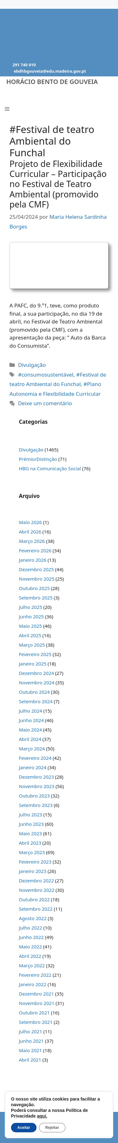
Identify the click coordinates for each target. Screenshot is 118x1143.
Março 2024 (32, 748)
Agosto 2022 (33, 918)
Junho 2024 (31, 720)
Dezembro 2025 (36, 569)
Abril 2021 (30, 1060)
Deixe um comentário (45, 403)
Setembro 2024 (36, 701)
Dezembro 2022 (36, 880)
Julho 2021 (30, 1031)
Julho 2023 (30, 814)
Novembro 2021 (36, 1003)
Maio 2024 (30, 729)
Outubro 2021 (34, 1012)
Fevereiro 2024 (35, 758)
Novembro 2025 (36, 579)
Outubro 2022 (34, 899)
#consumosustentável (45, 374)
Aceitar (23, 1127)
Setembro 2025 (36, 597)
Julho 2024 (30, 711)
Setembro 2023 (36, 805)
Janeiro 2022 (32, 984)
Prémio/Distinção (38, 459)
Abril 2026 (30, 531)
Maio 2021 (30, 1050)
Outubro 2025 (34, 588)
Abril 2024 (30, 739)
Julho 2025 (30, 607)
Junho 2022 (31, 937)
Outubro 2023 (34, 795)
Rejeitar (52, 1127)
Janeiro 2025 (32, 663)
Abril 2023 (30, 843)
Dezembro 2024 (36, 673)
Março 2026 (32, 541)
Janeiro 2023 (32, 871)
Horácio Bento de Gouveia (52, 81)
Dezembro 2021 (36, 994)
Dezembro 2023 (36, 777)
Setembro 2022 (36, 909)
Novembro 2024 (36, 682)
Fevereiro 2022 (35, 975)
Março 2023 (32, 852)
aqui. (42, 1115)
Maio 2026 (30, 522)
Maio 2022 (30, 946)
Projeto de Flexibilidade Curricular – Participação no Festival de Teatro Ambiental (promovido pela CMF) (58, 184)
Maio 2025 (30, 626)
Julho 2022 (30, 928)
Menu (18, 95)
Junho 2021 (31, 1041)
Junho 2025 (31, 616)
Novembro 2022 (36, 890)
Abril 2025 (30, 635)
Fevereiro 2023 (35, 862)
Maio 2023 (30, 833)
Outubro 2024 (34, 692)
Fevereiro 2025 (35, 654)
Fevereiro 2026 (35, 550)
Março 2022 (32, 965)
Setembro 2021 (36, 1022)
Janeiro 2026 (32, 560)
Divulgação (32, 364)
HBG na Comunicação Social (50, 468)
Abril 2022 (30, 956)
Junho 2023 (31, 824)
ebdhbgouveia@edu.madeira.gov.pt (50, 71)
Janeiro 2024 (32, 767)
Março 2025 (32, 645)
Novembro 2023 (36, 786)
